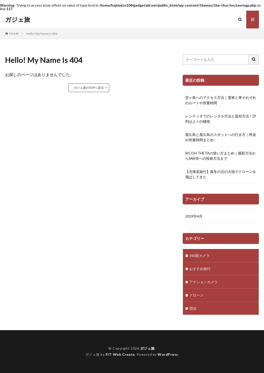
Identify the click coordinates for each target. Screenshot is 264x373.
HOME (14, 33)
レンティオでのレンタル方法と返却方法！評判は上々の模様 (220, 118)
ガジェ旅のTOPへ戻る (89, 88)
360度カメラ (199, 255)
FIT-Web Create (120, 354)
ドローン (196, 295)
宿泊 (192, 308)
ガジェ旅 (17, 19)
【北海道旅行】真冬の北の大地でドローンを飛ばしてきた (220, 174)
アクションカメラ (203, 282)
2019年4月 (193, 216)
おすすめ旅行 (200, 269)
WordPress (168, 354)
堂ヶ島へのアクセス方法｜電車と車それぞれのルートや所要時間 (220, 100)
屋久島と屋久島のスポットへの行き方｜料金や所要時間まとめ (220, 137)
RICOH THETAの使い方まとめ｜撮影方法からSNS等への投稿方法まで (220, 156)
